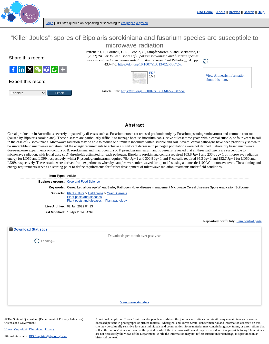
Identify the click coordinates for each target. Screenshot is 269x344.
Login (49, 23)
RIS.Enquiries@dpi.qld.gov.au (48, 336)
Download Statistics (28, 229)
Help (261, 12)
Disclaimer (36, 329)
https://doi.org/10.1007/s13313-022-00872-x (150, 64)
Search (249, 12)
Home (8, 329)
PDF (152, 72)
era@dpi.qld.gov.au (134, 23)
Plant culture (75, 193)
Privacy (49, 329)
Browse (234, 12)
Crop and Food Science (83, 181)
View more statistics (134, 302)
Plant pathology (116, 200)
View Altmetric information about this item (225, 78)
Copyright (20, 329)
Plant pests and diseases (84, 197)
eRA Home (205, 12)
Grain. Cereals (117, 193)
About (221, 12)
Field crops (95, 193)
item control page (249, 221)
